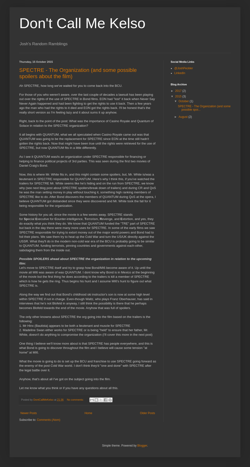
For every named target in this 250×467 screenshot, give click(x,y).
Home (88, 413)
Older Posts (147, 413)
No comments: (75, 399)
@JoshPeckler (183, 68)
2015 (178, 96)
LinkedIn (179, 73)
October (184, 101)
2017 (178, 91)
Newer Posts (28, 413)
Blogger (142, 445)
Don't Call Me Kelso (82, 23)
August (183, 117)
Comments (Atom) (48, 420)
